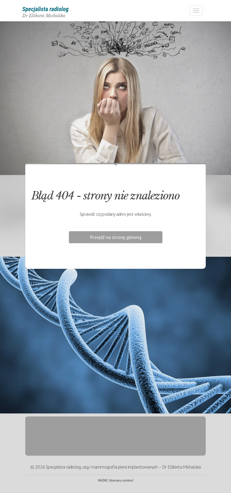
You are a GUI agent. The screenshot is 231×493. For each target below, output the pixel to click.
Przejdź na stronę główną (115, 237)
